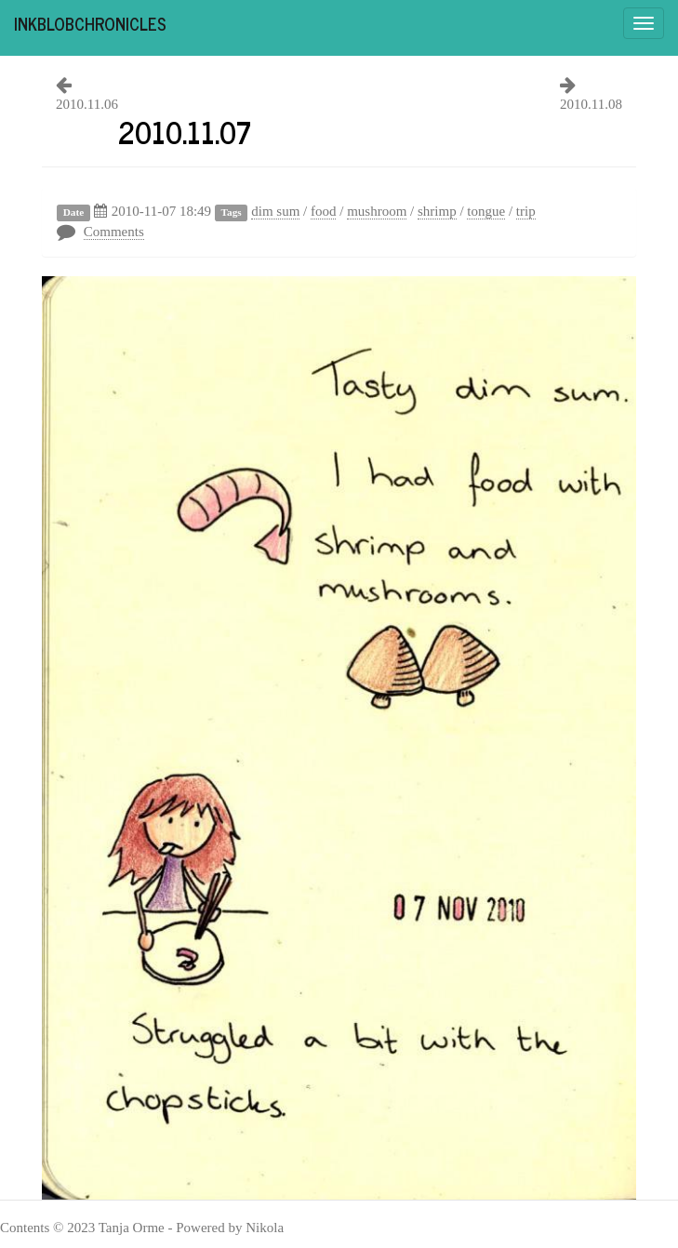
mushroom (376, 211)
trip (526, 211)
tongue (486, 211)
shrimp (437, 211)
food (324, 211)
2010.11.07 (184, 131)
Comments (114, 231)
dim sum (275, 211)
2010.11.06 (87, 104)
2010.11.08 (591, 104)
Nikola (265, 1227)
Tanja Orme (132, 1227)
